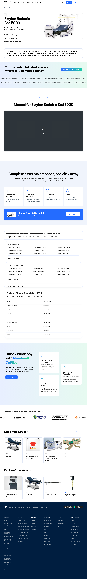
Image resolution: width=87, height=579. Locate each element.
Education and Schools (23, 529)
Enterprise (27, 2)
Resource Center (48, 523)
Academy (46, 526)
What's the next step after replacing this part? (32, 78)
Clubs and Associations (23, 526)
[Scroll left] (77, 432)
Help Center (60, 520)
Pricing (32, 2)
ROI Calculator (47, 541)
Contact (59, 526)
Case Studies (47, 520)
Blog (45, 529)
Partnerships (34, 526)
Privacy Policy (74, 529)
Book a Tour (77, 2)
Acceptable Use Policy (76, 541)
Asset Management (9, 536)
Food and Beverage (22, 523)
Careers (33, 523)
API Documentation (48, 544)
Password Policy (75, 532)
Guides (46, 532)
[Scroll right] (81, 432)
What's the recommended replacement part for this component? (57, 82)
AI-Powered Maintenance (7, 559)
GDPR (72, 538)
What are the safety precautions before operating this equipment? (27, 82)
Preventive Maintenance (10, 551)
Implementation (61, 523)
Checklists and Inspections (7, 544)
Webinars (46, 535)
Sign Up (69, 2)
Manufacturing (21, 520)
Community (47, 538)
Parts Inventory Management (8, 540)
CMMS (5, 520)
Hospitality (20, 541)
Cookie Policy (74, 535)
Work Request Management (7, 563)
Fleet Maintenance (22, 535)
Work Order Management (7, 554)
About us (33, 520)
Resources (35, 507)
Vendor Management (9, 569)
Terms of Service (75, 526)
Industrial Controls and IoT (9, 528)
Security (73, 520)
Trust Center (74, 523)
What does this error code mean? (74, 78)
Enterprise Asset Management (8, 524)
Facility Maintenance (9, 548)
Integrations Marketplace (7, 533)
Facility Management (23, 538)
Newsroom (33, 529)
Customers (12, 507)
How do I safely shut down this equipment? (54, 78)
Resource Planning (8, 567)
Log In (63, 2)
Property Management (23, 532)
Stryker (9, 7)
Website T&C (74, 544)
